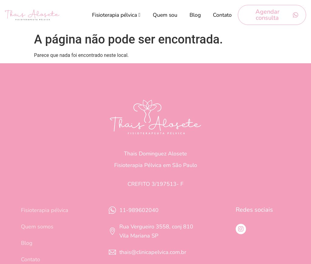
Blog (195, 15)
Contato (222, 15)
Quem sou (165, 15)
